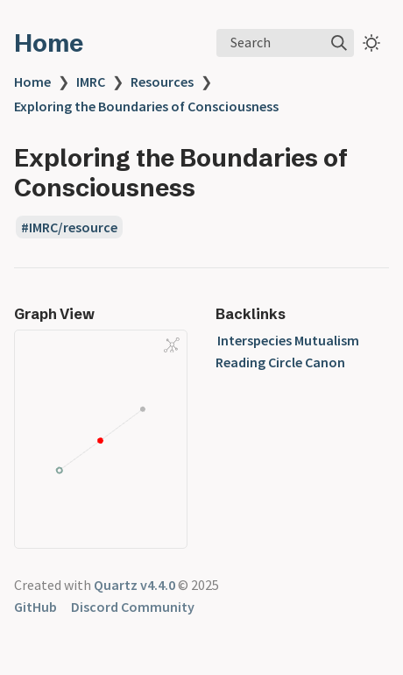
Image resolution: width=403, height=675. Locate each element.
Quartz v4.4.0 (134, 584)
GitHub (35, 606)
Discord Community (132, 606)
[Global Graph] (171, 344)
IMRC (90, 81)
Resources (162, 81)
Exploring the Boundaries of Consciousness (146, 106)
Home (48, 43)
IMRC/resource (73, 227)
